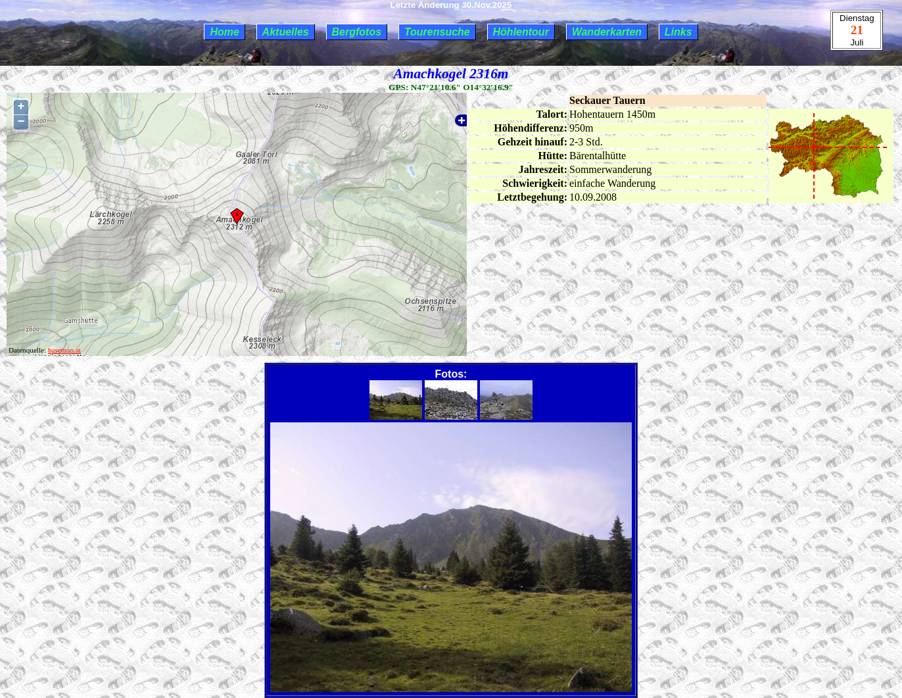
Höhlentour (521, 31)
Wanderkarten (607, 31)
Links (678, 31)
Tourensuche (437, 31)
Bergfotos (357, 31)
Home (224, 31)
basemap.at (64, 350)
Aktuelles (285, 31)
